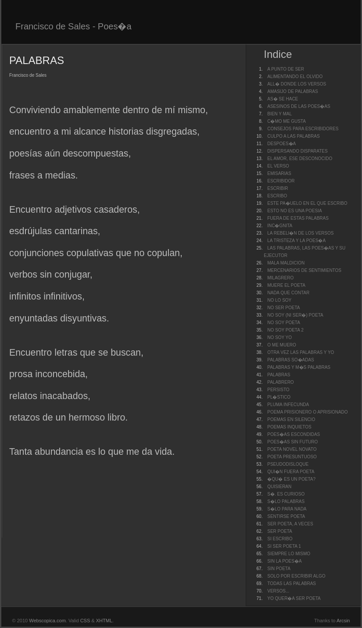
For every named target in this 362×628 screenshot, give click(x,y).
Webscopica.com (47, 620)
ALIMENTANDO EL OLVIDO (295, 76)
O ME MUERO (281, 345)
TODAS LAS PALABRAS (291, 583)
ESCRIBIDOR (280, 180)
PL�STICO (278, 397)
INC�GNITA (279, 225)
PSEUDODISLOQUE (287, 464)
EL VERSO (278, 166)
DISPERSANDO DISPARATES (297, 151)
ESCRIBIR (277, 188)
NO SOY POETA (283, 322)
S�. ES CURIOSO (286, 494)
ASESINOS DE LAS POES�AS (298, 106)
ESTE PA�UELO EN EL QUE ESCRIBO (307, 203)
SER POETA (279, 531)
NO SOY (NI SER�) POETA (295, 315)
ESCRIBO (277, 195)
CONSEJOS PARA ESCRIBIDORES (302, 128)
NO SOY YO (279, 337)
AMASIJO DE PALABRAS (292, 91)
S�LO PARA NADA (286, 509)
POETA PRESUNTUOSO (292, 456)
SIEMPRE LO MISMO (288, 553)
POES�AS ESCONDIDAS (293, 434)
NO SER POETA (283, 307)
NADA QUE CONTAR (288, 292)
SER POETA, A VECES (290, 523)
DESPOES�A (281, 143)
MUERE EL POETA (286, 285)
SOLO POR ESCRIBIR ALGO (296, 576)
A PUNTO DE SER (285, 69)
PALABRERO (280, 382)
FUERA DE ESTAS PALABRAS (298, 218)
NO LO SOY (279, 300)
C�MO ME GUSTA (286, 121)
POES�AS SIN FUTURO (292, 441)
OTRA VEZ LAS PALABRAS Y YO (300, 352)
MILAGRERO (280, 277)
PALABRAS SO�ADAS (290, 359)
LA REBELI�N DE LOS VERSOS (300, 233)
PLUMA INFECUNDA (288, 404)
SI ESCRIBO (279, 538)
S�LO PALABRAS (286, 501)
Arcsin (343, 620)
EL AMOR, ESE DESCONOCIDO (299, 158)
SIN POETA (278, 568)
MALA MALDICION (286, 262)
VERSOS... (278, 591)
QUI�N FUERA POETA (290, 471)
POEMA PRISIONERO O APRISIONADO (307, 412)
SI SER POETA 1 (284, 546)
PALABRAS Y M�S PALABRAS (298, 367)
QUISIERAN (279, 486)
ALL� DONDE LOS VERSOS (296, 84)
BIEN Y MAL (279, 113)
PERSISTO (278, 389)
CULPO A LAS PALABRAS (293, 136)
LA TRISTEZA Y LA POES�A (296, 240)
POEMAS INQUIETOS (289, 427)
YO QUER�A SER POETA (294, 598)
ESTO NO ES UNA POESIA (294, 210)
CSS (85, 620)
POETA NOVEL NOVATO (291, 449)
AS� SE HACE (282, 98)
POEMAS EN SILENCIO (291, 419)
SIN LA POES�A (284, 561)
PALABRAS (278, 374)
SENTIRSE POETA (286, 516)
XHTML (104, 620)
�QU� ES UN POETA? (291, 479)
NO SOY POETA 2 (285, 330)
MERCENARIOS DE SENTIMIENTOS (304, 270)
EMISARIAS (279, 173)
